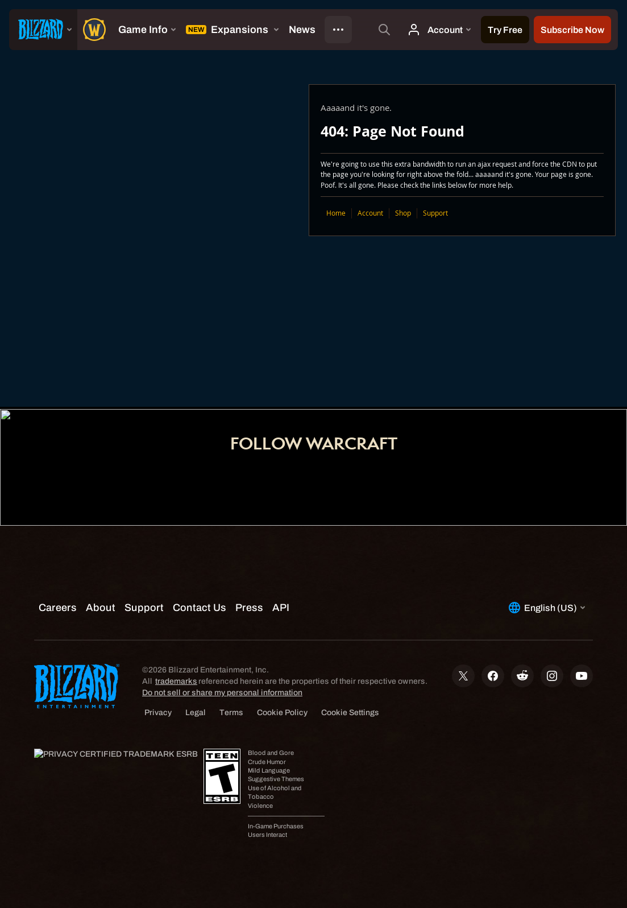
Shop (403, 213)
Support (435, 213)
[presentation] (43, 29)
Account (370, 213)
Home (336, 213)
